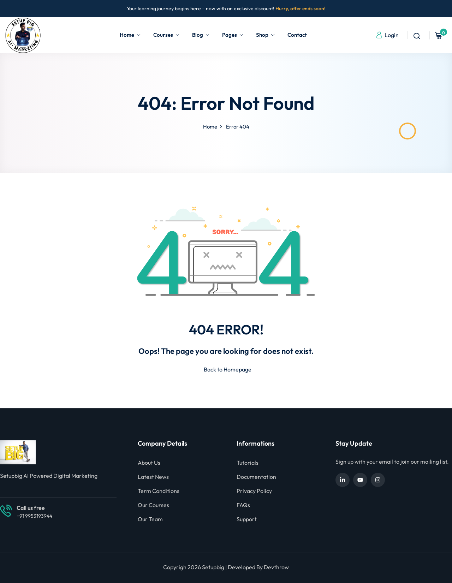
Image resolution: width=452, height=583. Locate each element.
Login (387, 35)
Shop (265, 34)
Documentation (256, 476)
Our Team (150, 519)
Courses (166, 34)
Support (247, 519)
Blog (201, 34)
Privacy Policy (254, 490)
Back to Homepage (226, 369)
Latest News (153, 476)
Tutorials (247, 462)
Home (130, 34)
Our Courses (153, 504)
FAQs (243, 504)
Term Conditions (158, 490)
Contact (297, 34)
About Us (149, 462)
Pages (233, 34)
